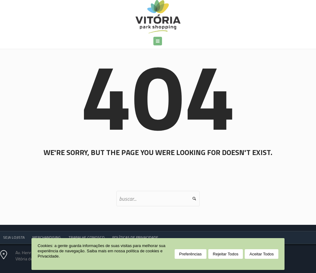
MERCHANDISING (46, 237)
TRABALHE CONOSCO (87, 237)
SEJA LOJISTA (14, 237)
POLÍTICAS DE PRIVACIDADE (135, 237)
